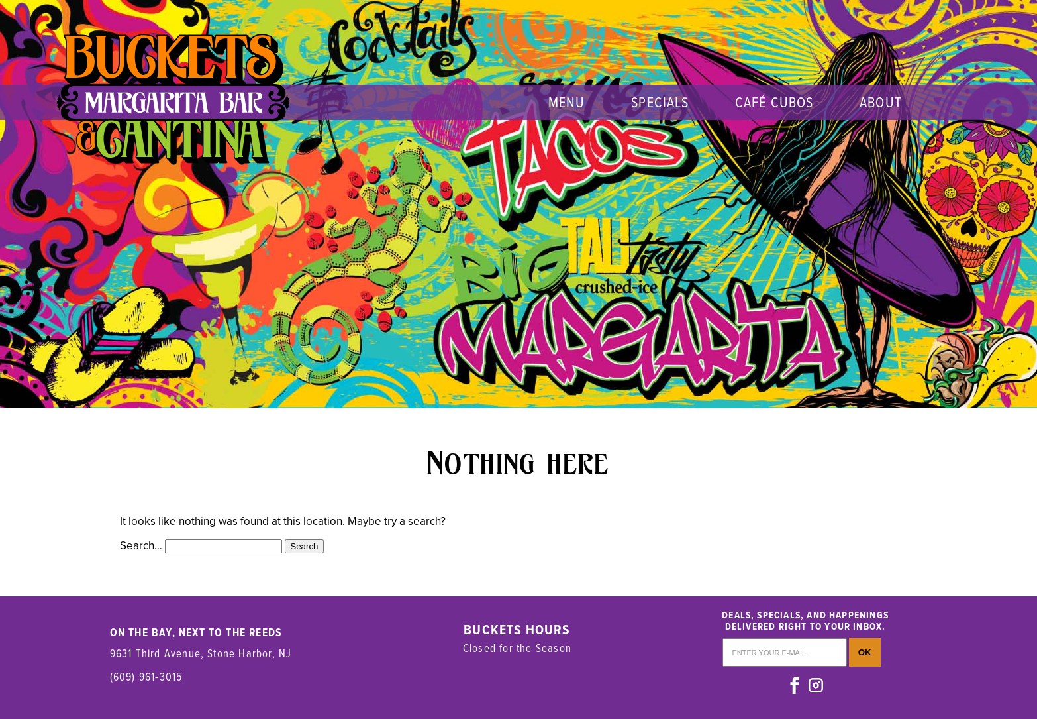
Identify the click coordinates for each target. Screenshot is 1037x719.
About (881, 101)
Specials (660, 101)
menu (566, 101)
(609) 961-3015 (146, 676)
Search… (141, 545)
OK (864, 652)
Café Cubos (774, 101)
